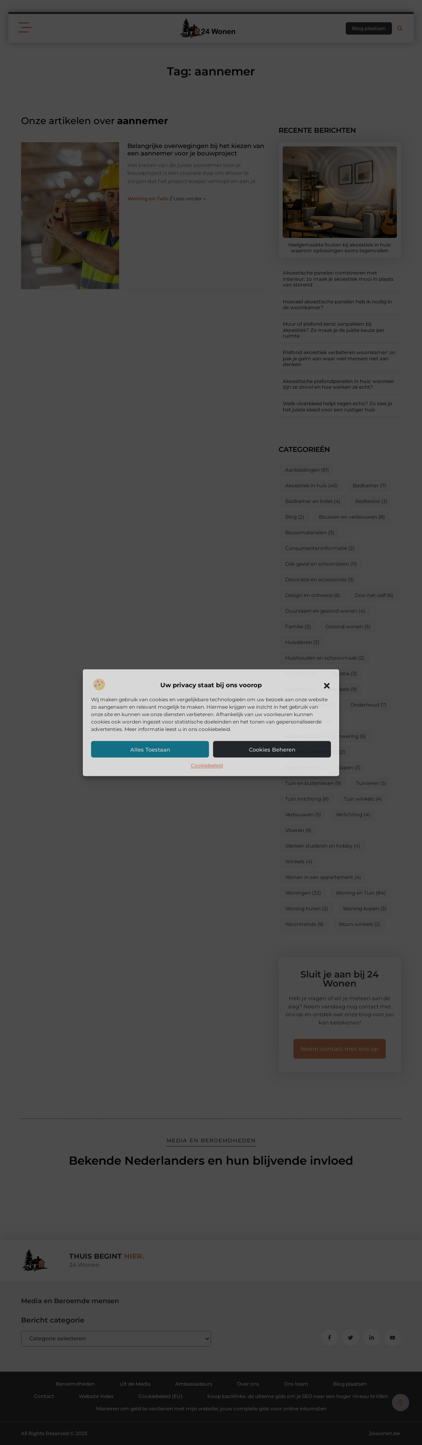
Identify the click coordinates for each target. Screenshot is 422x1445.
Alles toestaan (150, 750)
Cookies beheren (272, 750)
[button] (327, 685)
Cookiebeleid (207, 766)
